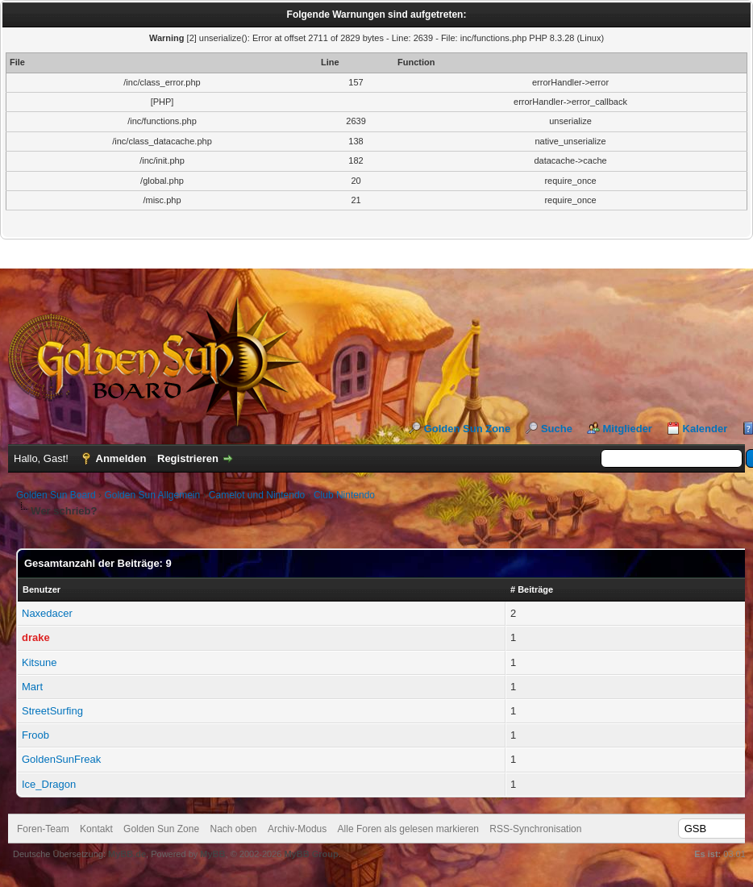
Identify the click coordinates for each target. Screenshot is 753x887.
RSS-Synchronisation (535, 829)
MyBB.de (127, 854)
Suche (556, 429)
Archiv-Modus (297, 829)
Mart (32, 687)
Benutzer (41, 589)
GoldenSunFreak (61, 759)
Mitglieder (627, 429)
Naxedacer (47, 613)
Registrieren (187, 458)
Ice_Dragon (49, 784)
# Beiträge (531, 589)
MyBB (212, 854)
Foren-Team (43, 829)
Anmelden (121, 458)
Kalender (705, 429)
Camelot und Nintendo (257, 495)
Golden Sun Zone (467, 429)
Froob (35, 735)
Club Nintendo (344, 495)
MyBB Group (311, 854)
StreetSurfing (52, 711)
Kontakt (96, 829)
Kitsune (39, 662)
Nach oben (233, 829)
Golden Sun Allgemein (152, 495)
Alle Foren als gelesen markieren (408, 829)
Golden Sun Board (56, 495)
